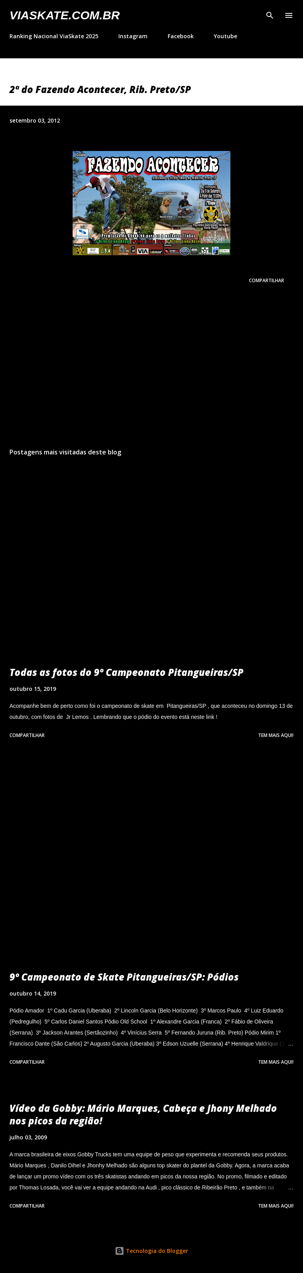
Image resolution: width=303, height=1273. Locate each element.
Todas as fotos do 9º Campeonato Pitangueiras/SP (126, 672)
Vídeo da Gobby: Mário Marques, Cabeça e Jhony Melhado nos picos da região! (143, 1114)
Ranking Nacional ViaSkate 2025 (53, 36)
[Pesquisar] (270, 14)
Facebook (181, 36)
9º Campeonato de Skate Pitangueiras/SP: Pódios (124, 976)
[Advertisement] (151, 367)
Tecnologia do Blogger (151, 1250)
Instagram (133, 36)
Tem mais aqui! (276, 735)
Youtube (225, 36)
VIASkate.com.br (64, 15)
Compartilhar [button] (266, 280)
